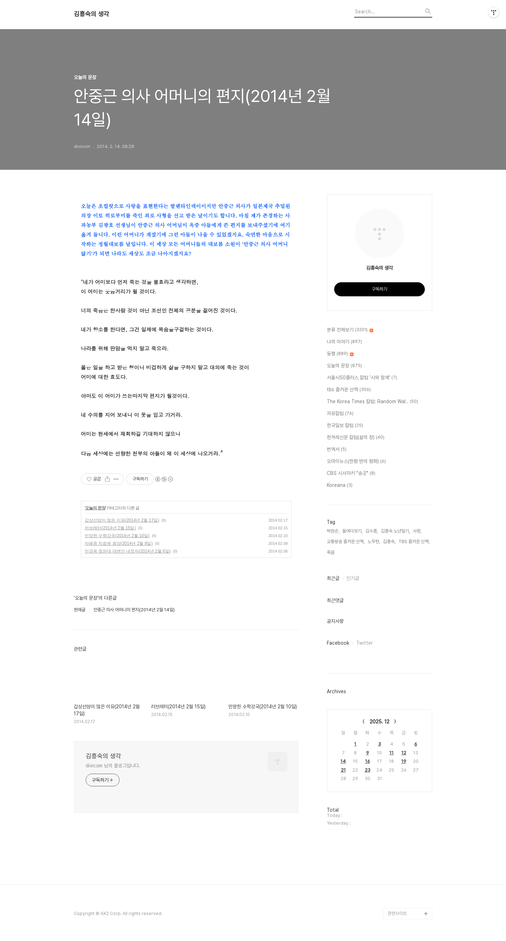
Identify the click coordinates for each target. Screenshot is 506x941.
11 (391, 752)
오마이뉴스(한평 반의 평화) (356, 461)
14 (343, 761)
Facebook (338, 643)
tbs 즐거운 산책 (349, 389)
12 (403, 752)
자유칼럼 (340, 413)
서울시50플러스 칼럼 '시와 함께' (362, 377)
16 (367, 761)
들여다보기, (352, 531)
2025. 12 (379, 721)
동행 (340, 353)
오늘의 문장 (95, 507)
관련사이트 (397, 913)
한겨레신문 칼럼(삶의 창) (355, 437)
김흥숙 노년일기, (395, 531)
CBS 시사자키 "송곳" (351, 473)
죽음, (331, 552)
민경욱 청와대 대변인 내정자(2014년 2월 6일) (128, 551)
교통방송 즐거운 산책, (346, 541)
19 (403, 761)
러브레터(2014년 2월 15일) (110, 528)
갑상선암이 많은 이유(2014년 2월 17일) (122, 520)
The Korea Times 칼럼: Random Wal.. (372, 401)
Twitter (364, 643)
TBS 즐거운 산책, (414, 541)
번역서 (336, 449)
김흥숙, (389, 541)
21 (343, 770)
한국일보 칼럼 (345, 425)
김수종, (371, 531)
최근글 (333, 578)
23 (367, 770)
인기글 (352, 578)
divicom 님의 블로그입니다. (113, 765)
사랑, (417, 531)
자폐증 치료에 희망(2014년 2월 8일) (119, 543)
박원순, (333, 531)
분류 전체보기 (350, 330)
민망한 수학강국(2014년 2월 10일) (117, 535)
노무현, (374, 541)
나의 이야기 (344, 342)
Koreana (339, 485)
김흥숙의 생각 (91, 14)
